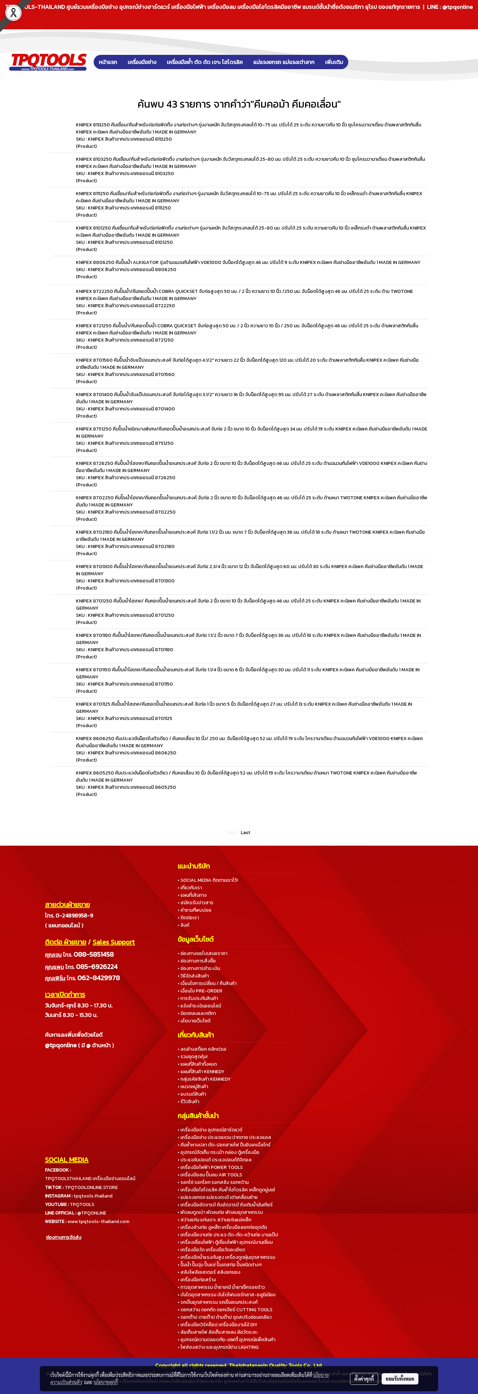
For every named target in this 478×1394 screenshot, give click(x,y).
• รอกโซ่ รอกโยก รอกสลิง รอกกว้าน (213, 1182)
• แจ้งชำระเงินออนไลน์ (199, 1005)
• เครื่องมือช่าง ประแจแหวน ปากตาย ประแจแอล (224, 1137)
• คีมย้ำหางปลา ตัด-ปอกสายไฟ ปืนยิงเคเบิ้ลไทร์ (224, 1144)
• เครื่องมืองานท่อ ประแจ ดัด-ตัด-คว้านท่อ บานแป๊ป (228, 1234)
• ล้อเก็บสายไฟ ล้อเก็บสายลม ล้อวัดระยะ (218, 1332)
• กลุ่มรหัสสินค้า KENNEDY (204, 1079)
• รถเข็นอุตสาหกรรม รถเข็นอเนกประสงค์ (218, 1302)
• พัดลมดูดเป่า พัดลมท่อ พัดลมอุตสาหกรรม (220, 1212)
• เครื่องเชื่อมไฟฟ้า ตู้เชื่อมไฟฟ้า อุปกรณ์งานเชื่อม (225, 1242)
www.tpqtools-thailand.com (98, 1221)
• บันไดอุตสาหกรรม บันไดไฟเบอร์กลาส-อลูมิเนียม (226, 1294)
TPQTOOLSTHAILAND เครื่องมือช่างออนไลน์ (90, 1178)
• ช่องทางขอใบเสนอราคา (202, 953)
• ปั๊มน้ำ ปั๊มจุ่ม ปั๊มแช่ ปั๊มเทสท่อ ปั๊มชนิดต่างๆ (219, 1264)
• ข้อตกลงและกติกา (197, 1013)
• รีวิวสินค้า (188, 1101)
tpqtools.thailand (93, 1196)
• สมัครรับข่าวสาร (195, 902)
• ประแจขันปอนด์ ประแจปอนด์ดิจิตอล (215, 1159)
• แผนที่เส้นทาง (192, 895)
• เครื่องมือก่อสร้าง (197, 1279)
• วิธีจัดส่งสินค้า (193, 976)
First (232, 832)
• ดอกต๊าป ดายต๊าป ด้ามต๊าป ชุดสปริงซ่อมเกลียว (225, 1317)
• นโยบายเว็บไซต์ (194, 1020)
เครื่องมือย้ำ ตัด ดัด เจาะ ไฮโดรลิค (205, 62)
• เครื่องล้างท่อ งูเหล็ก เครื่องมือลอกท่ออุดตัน (222, 1227)
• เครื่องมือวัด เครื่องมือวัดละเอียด (211, 1249)
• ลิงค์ (183, 925)
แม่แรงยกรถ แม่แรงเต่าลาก (284, 62)
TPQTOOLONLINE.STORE (91, 1187)
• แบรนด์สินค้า (192, 1094)
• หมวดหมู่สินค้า (193, 1086)
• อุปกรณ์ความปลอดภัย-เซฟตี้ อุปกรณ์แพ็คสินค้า (226, 1339)
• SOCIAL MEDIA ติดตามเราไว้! (208, 880)
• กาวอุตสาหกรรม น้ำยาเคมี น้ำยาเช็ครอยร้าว (221, 1287)
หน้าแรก (108, 62)
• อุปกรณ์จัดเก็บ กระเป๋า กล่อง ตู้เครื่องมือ (218, 1152)
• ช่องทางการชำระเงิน (199, 968)
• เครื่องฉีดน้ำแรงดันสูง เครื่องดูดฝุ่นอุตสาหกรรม (226, 1257)
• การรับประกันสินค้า (198, 998)
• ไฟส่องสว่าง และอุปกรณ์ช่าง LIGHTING (218, 1347)
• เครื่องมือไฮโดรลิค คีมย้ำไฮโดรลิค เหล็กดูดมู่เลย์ (226, 1189)
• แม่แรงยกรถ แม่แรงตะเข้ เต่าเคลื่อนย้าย (218, 1197)
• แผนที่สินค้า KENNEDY (201, 1071)
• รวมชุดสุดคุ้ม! (192, 1056)
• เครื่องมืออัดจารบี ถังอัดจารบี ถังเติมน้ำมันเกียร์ (225, 1204)
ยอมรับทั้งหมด (400, 1379)
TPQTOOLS (82, 1204)
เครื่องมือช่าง (142, 62)
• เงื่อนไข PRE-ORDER (200, 990)
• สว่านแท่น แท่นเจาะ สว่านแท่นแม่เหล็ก (214, 1219)
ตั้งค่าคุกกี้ (364, 1379)
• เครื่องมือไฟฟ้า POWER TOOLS (210, 1167)
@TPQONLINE (91, 1213)
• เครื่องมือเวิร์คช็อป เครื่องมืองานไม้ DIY (217, 1324)
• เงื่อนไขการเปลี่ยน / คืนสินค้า (207, 983)
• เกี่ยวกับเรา (190, 887)
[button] (358, 62)
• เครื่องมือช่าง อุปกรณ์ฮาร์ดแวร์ (210, 1129)
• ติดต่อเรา (188, 917)
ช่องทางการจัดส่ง (63, 1237)
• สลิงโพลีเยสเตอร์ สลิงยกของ (209, 1272)
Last (245, 832)
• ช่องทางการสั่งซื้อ (197, 961)
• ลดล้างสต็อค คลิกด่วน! (202, 1049)
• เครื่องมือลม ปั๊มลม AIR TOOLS (210, 1174)
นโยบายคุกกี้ (106, 1382)
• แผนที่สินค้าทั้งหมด (197, 1064)
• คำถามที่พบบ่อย (194, 910)
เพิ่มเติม (334, 62)
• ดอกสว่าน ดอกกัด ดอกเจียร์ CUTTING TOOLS (225, 1309)
